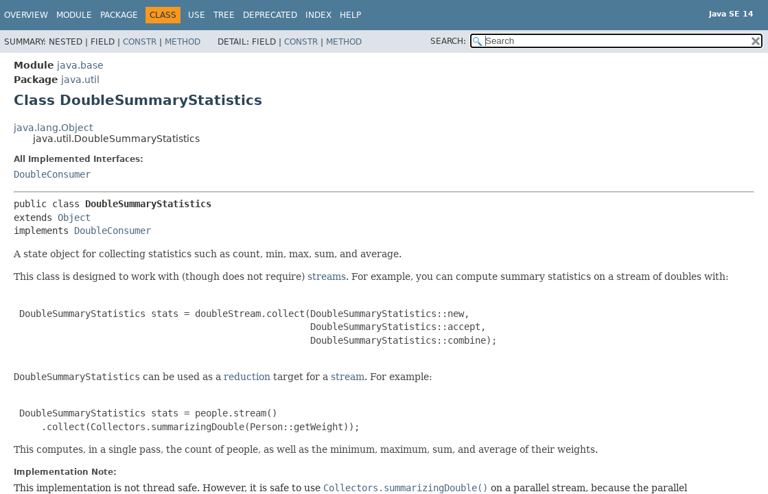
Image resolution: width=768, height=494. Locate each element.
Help (350, 15)
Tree (224, 15)
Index (318, 15)
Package (119, 15)
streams (326, 276)
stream (347, 376)
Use (196, 15)
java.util (80, 79)
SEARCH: (448, 41)
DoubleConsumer (52, 174)
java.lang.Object (53, 127)
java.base (80, 65)
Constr (139, 42)
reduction (247, 376)
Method (182, 42)
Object (74, 217)
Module (74, 15)
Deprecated (270, 15)
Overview (26, 15)
